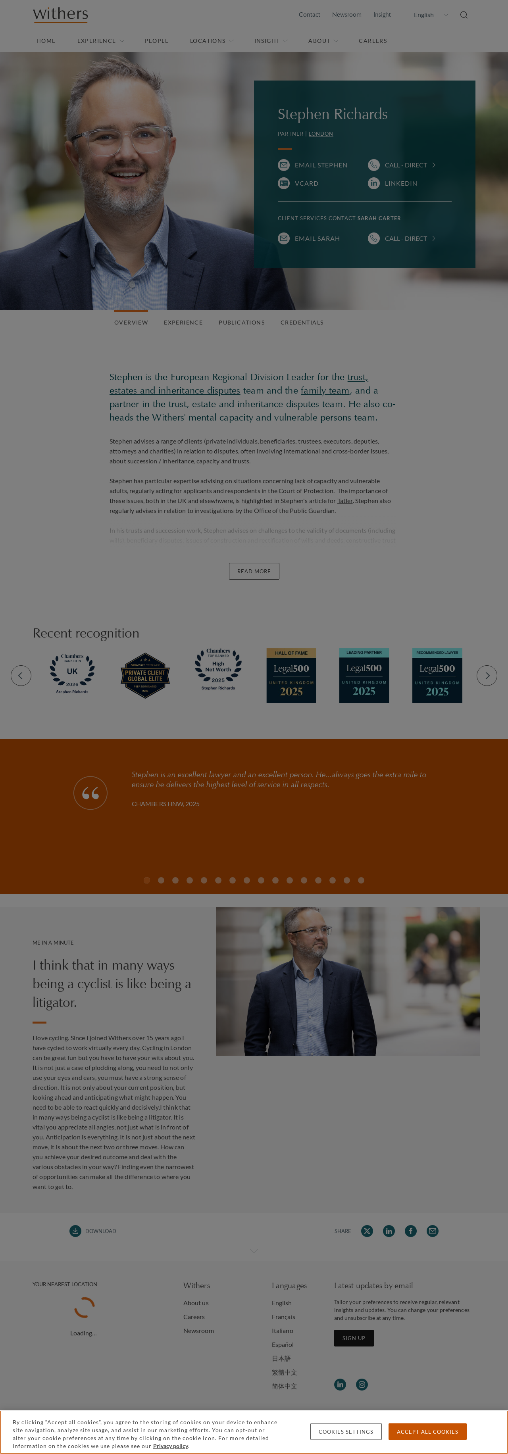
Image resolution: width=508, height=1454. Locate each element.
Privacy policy (170, 1445)
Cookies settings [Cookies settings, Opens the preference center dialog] (346, 1432)
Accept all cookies (427, 1432)
